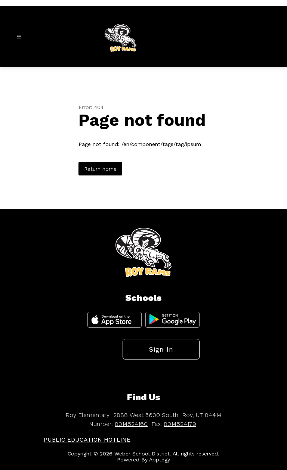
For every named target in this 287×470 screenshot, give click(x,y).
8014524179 (180, 423)
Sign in (161, 349)
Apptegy (159, 460)
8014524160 (131, 423)
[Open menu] (19, 36)
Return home (100, 169)
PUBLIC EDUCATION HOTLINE (87, 439)
